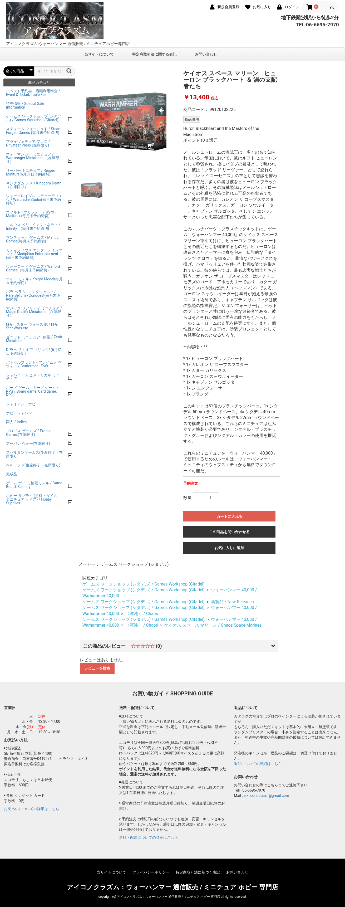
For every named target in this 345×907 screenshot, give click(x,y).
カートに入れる (229, 516)
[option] (128, 121)
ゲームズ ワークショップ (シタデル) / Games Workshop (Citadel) (143, 584)
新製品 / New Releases (232, 601)
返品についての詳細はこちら (258, 764)
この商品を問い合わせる (229, 532)
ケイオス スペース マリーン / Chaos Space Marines (213, 625)
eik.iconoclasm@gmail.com (266, 795)
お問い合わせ (206, 54)
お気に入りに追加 (229, 548)
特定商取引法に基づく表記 (198, 872)
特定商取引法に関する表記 (154, 54)
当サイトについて (99, 54)
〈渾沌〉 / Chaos (141, 613)
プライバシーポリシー (150, 872)
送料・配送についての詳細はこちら (148, 837)
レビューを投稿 (97, 668)
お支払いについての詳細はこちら (31, 809)
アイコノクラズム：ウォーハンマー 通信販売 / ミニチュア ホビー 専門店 (172, 887)
